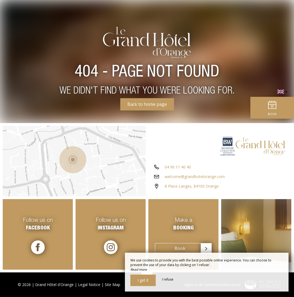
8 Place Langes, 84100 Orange (192, 186)
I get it (143, 280)
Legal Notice (89, 284)
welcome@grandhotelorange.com (195, 176)
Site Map (112, 284)
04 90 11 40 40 (178, 167)
